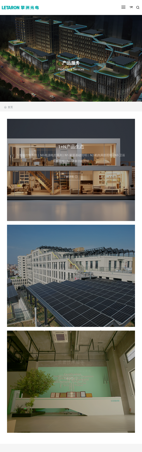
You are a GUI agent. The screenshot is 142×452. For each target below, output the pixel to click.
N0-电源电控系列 (50, 156)
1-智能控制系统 (27, 156)
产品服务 (71, 62)
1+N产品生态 (71, 148)
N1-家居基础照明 (76, 156)
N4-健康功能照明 (78, 162)
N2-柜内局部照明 (100, 156)
